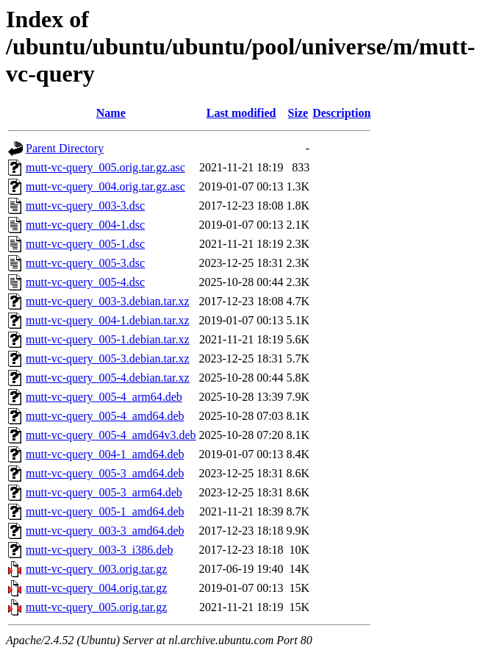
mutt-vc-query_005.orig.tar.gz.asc (105, 167)
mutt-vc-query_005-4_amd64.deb (105, 416)
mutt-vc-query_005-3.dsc (85, 263)
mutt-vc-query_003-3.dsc (85, 205)
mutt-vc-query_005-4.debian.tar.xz (108, 377)
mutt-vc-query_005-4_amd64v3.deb (111, 435)
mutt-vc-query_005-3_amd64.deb (105, 473)
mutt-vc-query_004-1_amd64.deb (105, 454)
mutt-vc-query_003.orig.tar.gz (96, 569)
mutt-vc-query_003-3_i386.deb (99, 549)
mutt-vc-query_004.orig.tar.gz (96, 588)
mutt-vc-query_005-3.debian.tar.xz (108, 358)
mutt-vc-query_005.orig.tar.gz (96, 607)
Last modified (241, 113)
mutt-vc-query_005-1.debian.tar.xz (108, 339)
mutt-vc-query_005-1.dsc (85, 244)
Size (298, 113)
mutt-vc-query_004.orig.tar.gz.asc (105, 186)
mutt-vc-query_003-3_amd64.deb (105, 530)
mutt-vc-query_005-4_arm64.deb (104, 396)
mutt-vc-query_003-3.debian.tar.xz (108, 301)
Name (111, 113)
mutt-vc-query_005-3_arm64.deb (104, 492)
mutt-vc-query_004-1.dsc (85, 224)
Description (341, 113)
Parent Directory (65, 148)
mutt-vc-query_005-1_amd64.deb (105, 511)
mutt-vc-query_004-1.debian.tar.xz (108, 320)
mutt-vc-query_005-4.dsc (85, 282)
